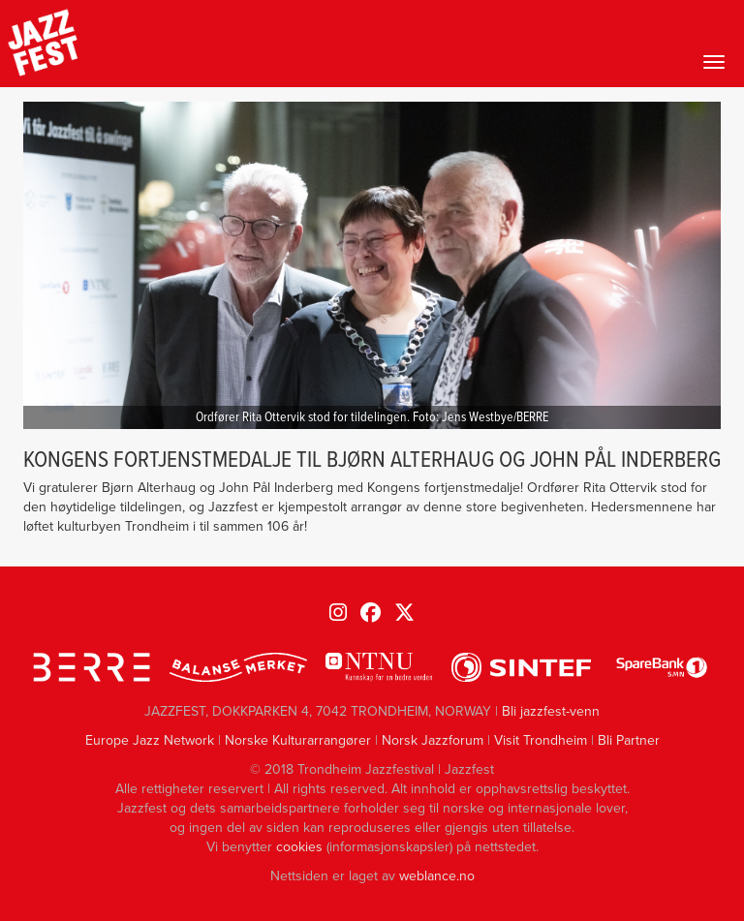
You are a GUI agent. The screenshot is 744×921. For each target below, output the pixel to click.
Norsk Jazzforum (432, 740)
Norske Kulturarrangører (298, 740)
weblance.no (437, 876)
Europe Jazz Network (149, 740)
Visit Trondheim (540, 740)
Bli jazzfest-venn (551, 711)
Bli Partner (629, 740)
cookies (299, 847)
